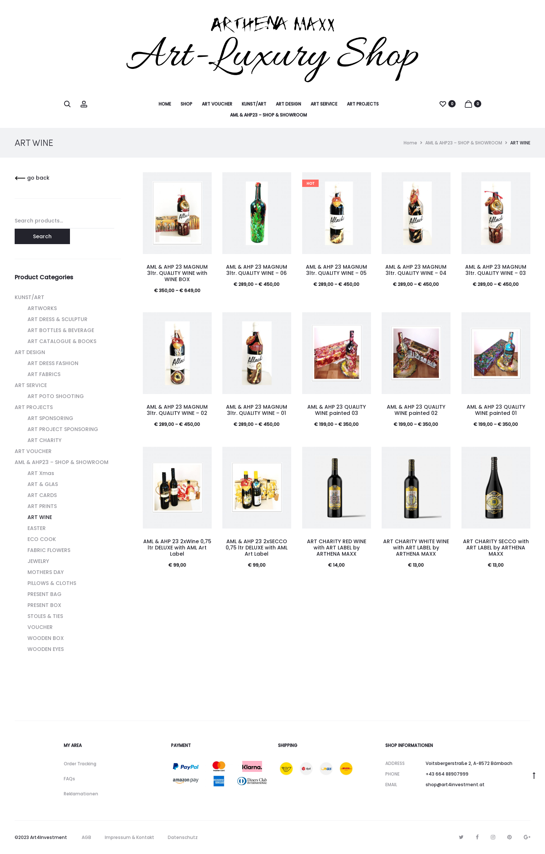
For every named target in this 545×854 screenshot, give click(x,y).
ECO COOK (41, 539)
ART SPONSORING (50, 418)
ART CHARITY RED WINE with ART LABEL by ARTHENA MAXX (336, 547)
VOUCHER (40, 627)
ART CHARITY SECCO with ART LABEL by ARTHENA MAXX (496, 547)
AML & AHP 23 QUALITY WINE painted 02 (416, 410)
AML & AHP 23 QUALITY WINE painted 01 (496, 410)
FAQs (69, 779)
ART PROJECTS (363, 104)
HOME (165, 104)
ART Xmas (40, 473)
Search (42, 236)
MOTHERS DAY (45, 572)
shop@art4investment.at (455, 784)
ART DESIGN (288, 104)
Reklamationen (81, 794)
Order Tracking (80, 764)
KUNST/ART (254, 104)
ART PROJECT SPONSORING (62, 429)
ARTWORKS (42, 308)
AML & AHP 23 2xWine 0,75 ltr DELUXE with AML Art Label (177, 547)
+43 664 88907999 (447, 774)
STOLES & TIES (45, 616)
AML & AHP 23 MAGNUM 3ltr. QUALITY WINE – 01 (256, 410)
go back (32, 177)
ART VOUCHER (217, 104)
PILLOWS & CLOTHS (51, 583)
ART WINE (39, 517)
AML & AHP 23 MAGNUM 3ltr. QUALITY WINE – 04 (415, 270)
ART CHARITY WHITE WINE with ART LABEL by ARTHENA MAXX (416, 547)
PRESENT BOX (44, 605)
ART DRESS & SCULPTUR (57, 319)
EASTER (36, 528)
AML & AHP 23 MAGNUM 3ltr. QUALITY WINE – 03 (495, 270)
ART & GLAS (42, 484)
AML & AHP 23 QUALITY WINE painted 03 (336, 410)
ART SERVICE (324, 104)
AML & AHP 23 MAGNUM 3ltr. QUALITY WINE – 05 (336, 270)
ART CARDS (42, 495)
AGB (86, 837)
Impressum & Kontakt (129, 837)
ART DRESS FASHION (52, 363)
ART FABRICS (43, 374)
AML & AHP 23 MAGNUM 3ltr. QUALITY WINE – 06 (256, 270)
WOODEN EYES (45, 649)
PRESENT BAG (44, 594)
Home (410, 143)
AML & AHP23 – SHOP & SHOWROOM (268, 115)
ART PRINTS (42, 506)
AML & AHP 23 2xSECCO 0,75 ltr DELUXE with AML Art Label (257, 547)
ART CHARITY (44, 440)
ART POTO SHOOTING (55, 396)
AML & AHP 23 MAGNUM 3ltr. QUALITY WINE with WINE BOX (177, 273)
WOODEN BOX (45, 638)
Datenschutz (183, 837)
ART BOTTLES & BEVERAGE (60, 330)
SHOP (186, 104)
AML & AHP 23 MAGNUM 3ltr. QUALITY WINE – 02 (177, 410)
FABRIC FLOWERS (48, 550)
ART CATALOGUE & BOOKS (61, 341)
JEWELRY (38, 561)
